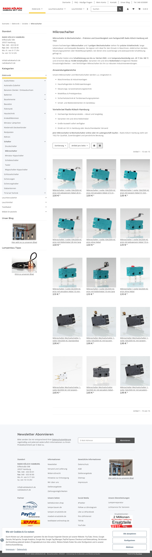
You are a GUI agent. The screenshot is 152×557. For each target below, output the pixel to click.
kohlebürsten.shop (56, 503)
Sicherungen (9, 179)
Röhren (7, 137)
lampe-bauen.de (55, 507)
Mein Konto (101, 2)
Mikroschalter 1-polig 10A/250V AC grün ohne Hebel (101, 240)
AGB (80, 469)
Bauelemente (9, 99)
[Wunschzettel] (133, 9)
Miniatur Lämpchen (12, 123)
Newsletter (52, 464)
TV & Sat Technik (11, 193)
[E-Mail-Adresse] (97, 440)
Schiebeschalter (12, 160)
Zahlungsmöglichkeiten (57, 491)
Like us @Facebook (86, 512)
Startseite (66, 2)
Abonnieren (125, 440)
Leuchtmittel (7, 202)
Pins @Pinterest (84, 516)
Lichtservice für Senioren (118, 507)
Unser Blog (125, 2)
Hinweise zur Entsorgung (58, 478)
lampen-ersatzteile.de (57, 512)
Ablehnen (129, 547)
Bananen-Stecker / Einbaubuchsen (18, 90)
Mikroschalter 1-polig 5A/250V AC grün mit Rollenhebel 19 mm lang (100, 290)
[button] (128, 9)
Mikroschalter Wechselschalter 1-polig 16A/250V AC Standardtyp (67, 339)
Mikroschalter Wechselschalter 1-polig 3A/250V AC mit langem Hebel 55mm (67, 388)
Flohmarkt (8, 109)
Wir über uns (53, 482)
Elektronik (6, 75)
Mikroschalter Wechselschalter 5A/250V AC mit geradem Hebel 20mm (99, 388)
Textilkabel (6, 207)
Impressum (10, 549)
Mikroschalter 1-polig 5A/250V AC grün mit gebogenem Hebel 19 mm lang (135, 240)
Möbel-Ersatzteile (9, 211)
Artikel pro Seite (79, 145)
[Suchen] (104, 9)
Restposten (9, 132)
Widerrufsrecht (54, 473)
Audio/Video (9, 81)
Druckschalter (11, 146)
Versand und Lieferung (57, 469)
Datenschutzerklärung (61, 439)
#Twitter (81, 503)
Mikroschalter (11, 151)
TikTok (80, 520)
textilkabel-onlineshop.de (58, 520)
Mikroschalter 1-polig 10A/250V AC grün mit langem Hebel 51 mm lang (134, 191)
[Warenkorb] (143, 9)
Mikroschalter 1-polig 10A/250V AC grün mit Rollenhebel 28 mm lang (67, 240)
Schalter (7, 141)
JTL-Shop (139, 554)
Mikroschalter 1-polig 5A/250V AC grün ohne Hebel (134, 290)
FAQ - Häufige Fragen (83, 2)
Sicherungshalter (11, 183)
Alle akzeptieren (129, 534)
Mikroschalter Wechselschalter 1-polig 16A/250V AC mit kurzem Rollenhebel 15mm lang (100, 339)
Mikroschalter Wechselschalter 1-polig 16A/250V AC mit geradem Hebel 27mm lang (134, 388)
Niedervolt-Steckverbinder (15, 127)
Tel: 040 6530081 (141, 2)
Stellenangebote (54, 486)
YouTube (81, 525)
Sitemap (81, 478)
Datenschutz (22, 549)
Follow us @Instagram (87, 507)
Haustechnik (9, 113)
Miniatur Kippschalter (14, 155)
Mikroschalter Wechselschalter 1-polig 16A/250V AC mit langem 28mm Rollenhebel (134, 339)
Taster (7, 165)
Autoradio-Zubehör (12, 85)
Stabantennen (10, 188)
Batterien (8, 95)
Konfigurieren (129, 540)
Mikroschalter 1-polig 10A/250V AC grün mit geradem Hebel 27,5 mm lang (101, 191)
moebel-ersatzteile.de (57, 516)
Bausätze (8, 104)
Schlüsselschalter (11, 174)
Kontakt (113, 2)
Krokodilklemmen (11, 118)
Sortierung (59, 145)
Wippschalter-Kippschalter (16, 169)
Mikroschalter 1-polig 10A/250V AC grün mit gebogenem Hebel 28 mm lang (67, 191)
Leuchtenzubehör (9, 197)
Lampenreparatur (115, 502)
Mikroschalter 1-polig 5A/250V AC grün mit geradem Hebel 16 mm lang (67, 290)
